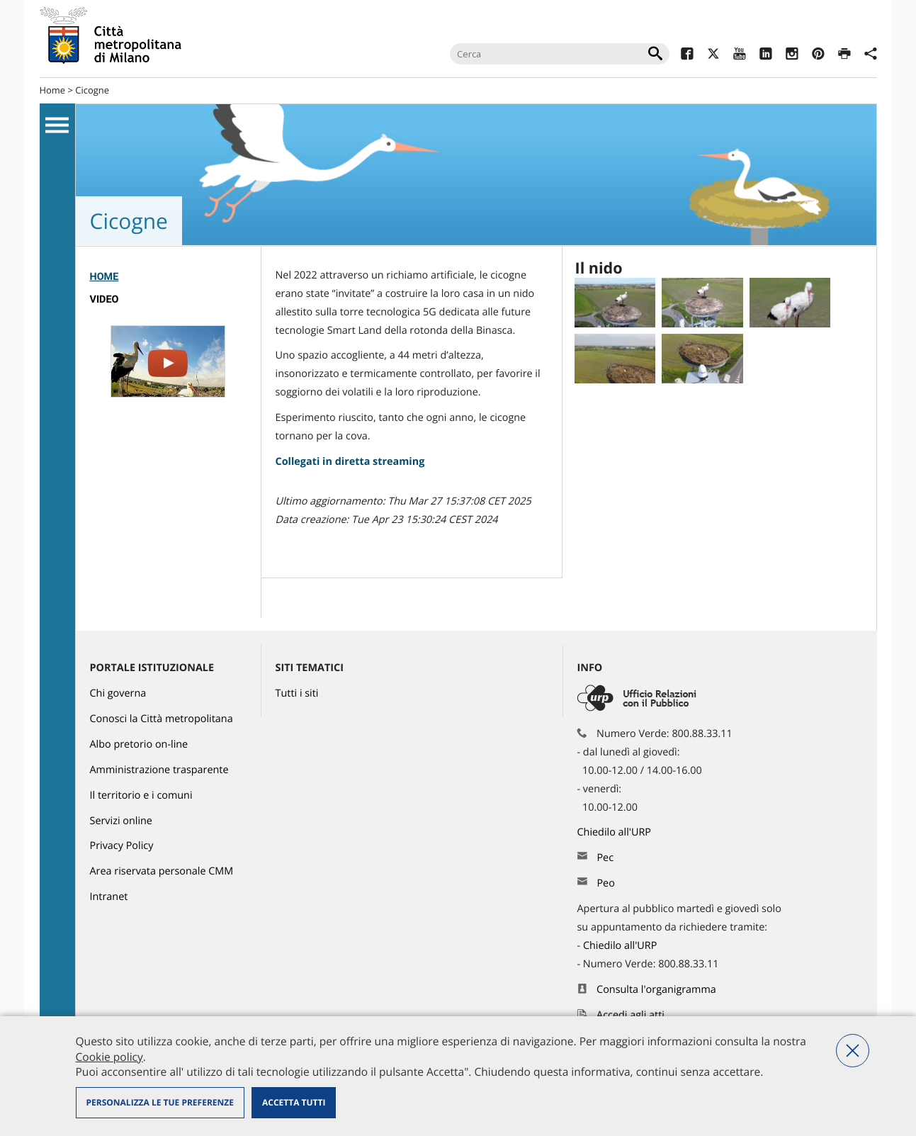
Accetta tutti (293, 1102)
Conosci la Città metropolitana (161, 719)
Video (104, 299)
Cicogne (92, 90)
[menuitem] (168, 277)
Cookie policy (109, 1056)
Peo (605, 883)
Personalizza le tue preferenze (160, 1102)
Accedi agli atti (630, 1015)
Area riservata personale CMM (162, 871)
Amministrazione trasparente (159, 770)
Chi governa (118, 693)
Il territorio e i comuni (141, 795)
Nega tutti (852, 1050)
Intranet (109, 897)
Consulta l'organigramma (656, 989)
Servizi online (121, 821)
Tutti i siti (297, 693)
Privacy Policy (122, 846)
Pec (605, 858)
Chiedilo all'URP (615, 832)
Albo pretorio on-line (139, 744)
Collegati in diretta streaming (350, 461)
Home (53, 90)
